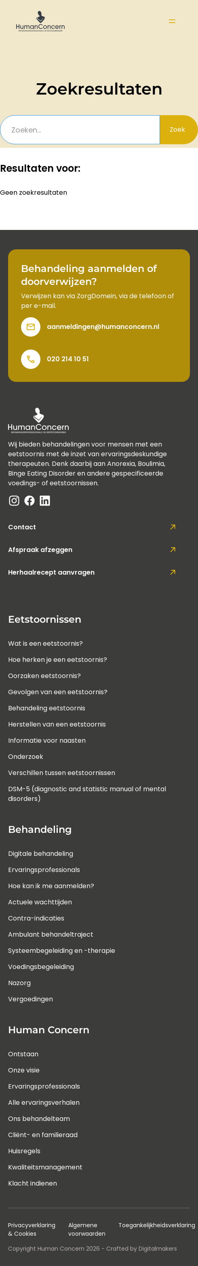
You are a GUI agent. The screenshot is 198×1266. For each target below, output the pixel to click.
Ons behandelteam (39, 1118)
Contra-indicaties (36, 918)
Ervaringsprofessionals (44, 869)
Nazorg (19, 983)
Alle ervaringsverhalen (44, 1102)
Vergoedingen (30, 999)
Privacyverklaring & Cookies (31, 1229)
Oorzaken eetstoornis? (44, 675)
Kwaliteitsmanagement (45, 1167)
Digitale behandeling (40, 853)
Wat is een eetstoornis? (45, 643)
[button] (172, 21)
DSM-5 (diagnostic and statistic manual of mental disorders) (87, 793)
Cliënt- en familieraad (43, 1135)
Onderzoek (25, 756)
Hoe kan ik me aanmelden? (51, 886)
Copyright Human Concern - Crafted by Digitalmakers (92, 1249)
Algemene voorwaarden (86, 1229)
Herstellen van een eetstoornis (57, 724)
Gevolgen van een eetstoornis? (57, 692)
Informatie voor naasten (47, 740)
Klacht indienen (32, 1183)
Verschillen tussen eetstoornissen (61, 772)
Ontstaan (23, 1054)
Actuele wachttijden (40, 902)
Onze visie (24, 1070)
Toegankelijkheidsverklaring (156, 1225)
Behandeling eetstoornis (46, 708)
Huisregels (24, 1151)
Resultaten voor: (40, 168)
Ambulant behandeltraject (50, 934)
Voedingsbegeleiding (41, 966)
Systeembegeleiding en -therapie (61, 950)
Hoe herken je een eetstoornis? (57, 659)
